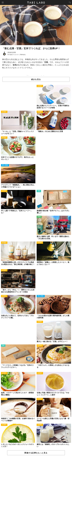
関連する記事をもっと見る (35, 453)
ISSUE (39, 217)
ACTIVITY (40, 86)
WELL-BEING (5, 165)
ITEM (39, 191)
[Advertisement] (36, 487)
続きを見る (36, 79)
